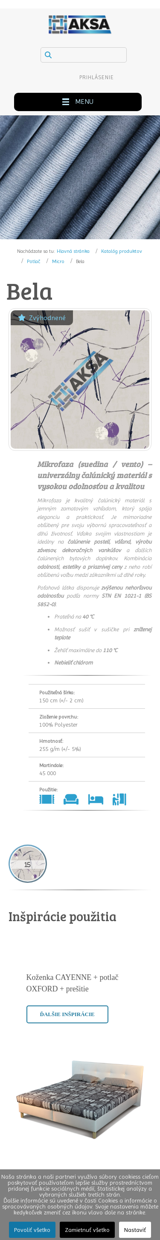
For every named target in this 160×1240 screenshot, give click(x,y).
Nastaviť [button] (135, 1229)
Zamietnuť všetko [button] (87, 1229)
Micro (58, 261)
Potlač (33, 261)
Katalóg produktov (121, 251)
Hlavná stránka (73, 251)
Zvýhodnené (42, 318)
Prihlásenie (96, 77)
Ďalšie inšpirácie (67, 1014)
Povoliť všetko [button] (32, 1229)
